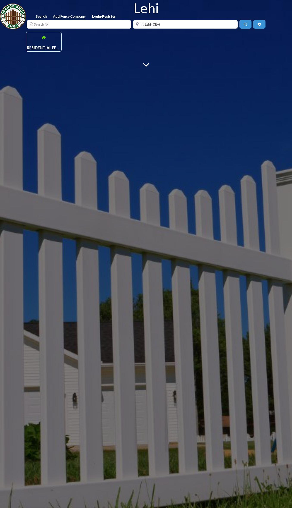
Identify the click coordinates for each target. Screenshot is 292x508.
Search (41, 16)
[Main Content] (146, 64)
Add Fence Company (69, 16)
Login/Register (104, 16)
